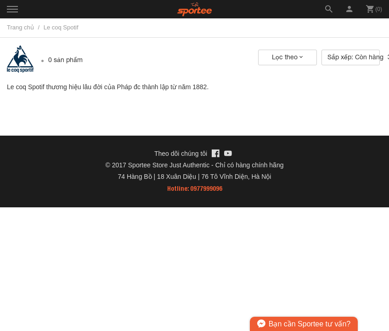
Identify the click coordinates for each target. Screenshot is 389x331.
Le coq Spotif (61, 27)
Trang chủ (20, 27)
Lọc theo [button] (287, 57)
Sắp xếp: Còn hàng (353, 57)
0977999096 (206, 188)
